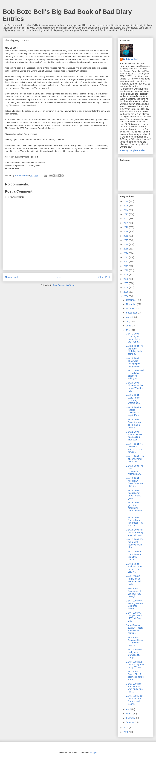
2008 (126, 279)
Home (58, 277)
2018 (126, 236)
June (128, 325)
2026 (126, 201)
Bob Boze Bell (130, 59)
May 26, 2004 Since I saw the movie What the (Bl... (134, 386)
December (131, 300)
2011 (126, 266)
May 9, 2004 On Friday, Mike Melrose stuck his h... (134, 580)
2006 (126, 287)
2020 (126, 227)
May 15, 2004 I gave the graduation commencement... (135, 507)
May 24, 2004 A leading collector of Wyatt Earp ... (133, 411)
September (131, 312)
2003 (126, 727)
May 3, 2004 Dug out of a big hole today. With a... (135, 664)
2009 (126, 274)
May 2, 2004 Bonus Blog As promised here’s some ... (135, 675)
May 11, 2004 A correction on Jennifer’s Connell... (133, 555)
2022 (126, 218)
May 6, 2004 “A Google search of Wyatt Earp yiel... (134, 617)
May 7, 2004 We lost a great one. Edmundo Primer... (135, 604)
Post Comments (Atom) (63, 285)
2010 (126, 270)
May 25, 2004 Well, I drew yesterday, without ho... (133, 399)
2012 (126, 261)
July (128, 321)
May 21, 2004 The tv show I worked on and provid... (134, 448)
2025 (126, 205)
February (131, 718)
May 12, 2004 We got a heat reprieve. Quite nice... (134, 543)
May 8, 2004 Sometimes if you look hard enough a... (133, 592)
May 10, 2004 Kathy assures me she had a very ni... (134, 568)
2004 (126, 296)
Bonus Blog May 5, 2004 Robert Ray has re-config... (134, 629)
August (129, 317)
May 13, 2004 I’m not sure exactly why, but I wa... (134, 532)
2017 (126, 240)
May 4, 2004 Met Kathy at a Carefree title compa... (134, 653)
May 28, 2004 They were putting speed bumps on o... (133, 362)
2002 (126, 732)
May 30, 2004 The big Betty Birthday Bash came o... (134, 350)
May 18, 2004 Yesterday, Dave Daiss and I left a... (135, 482)
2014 (126, 253)
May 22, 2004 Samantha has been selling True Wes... (134, 436)
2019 (126, 231)
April (128, 709)
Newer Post (11, 277)
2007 (126, 283)
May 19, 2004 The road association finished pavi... (134, 470)
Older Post (104, 277)
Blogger (93, 752)
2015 (126, 248)
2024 (126, 210)
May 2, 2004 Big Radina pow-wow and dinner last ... (134, 688)
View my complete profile (132, 150)
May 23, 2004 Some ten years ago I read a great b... (134, 423)
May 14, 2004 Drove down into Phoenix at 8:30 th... (134, 521)
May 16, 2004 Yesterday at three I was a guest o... (133, 494)
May (128, 330)
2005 (126, 291)
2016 (126, 244)
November (131, 304)
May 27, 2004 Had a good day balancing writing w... (135, 374)
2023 (126, 214)
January (130, 722)
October (130, 308)
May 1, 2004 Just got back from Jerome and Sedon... (134, 700)
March (129, 713)
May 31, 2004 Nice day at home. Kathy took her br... (133, 337)
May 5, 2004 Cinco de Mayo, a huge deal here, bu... (134, 641)
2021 (126, 223)
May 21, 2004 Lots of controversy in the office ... (135, 459)
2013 (126, 257)
